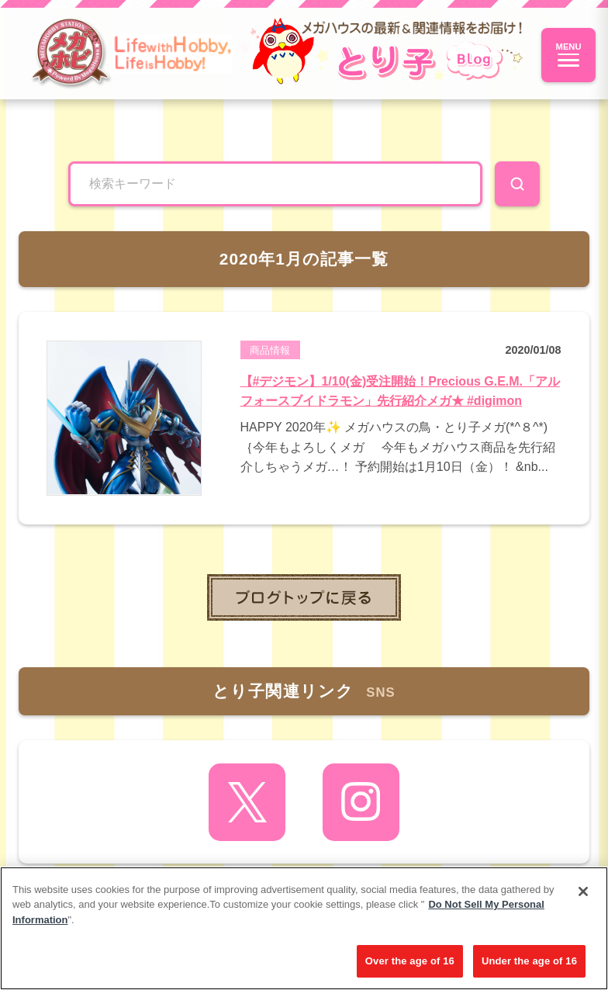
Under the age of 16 (529, 961)
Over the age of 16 (409, 961)
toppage (304, 597)
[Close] (583, 891)
